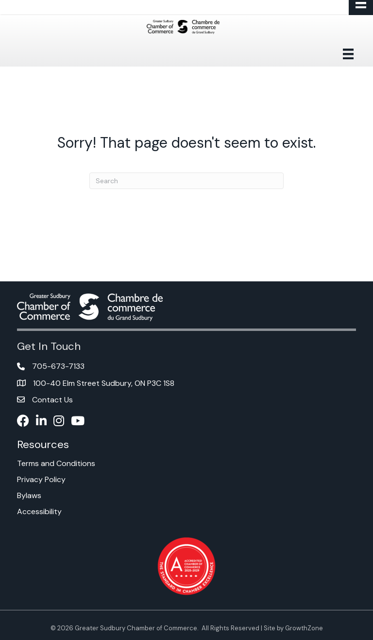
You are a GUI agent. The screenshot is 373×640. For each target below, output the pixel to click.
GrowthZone (304, 628)
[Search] (186, 181)
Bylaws (29, 495)
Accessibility (39, 511)
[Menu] (348, 54)
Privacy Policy (41, 479)
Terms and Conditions (56, 463)
